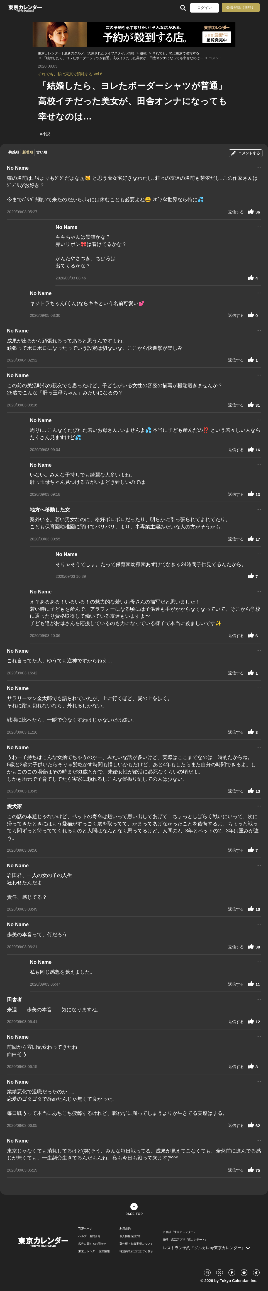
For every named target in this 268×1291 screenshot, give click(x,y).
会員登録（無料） (240, 7)
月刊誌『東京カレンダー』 (179, 1232)
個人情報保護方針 (131, 1236)
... (258, 167)
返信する (236, 212)
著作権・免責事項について (136, 1243)
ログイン (204, 8)
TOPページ (85, 1228)
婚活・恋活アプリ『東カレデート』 (185, 1239)
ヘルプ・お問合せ (89, 1236)
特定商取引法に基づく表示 (136, 1251)
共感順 (13, 152)
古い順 (41, 152)
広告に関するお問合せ (92, 1243)
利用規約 (125, 1228)
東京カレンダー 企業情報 (94, 1251)
